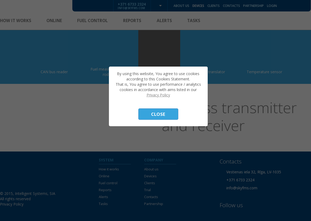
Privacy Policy (158, 94)
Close (158, 114)
